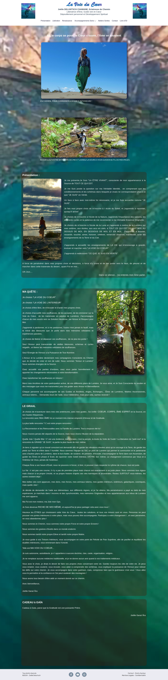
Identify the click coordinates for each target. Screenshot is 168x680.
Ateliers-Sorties (104, 21)
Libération (56, 21)
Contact (115, 21)
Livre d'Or (123, 21)
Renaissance (67, 21)
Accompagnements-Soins (85, 21)
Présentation (45, 21)
